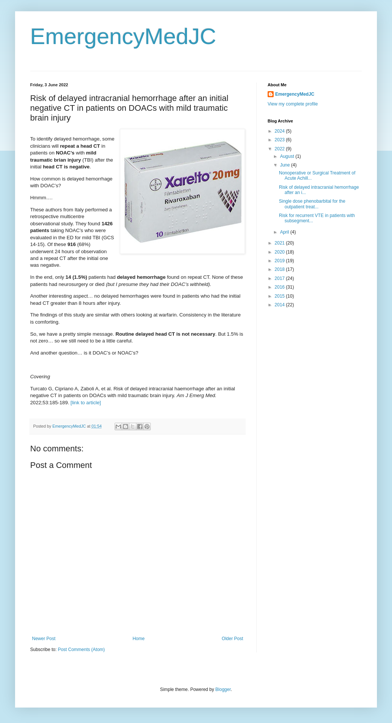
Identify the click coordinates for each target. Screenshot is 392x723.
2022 (280, 148)
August (288, 156)
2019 (280, 260)
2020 (280, 252)
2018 (280, 269)
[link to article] (85, 402)
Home (139, 638)
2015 (280, 296)
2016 (280, 287)
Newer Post (43, 638)
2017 (280, 278)
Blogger (223, 689)
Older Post (232, 638)
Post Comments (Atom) (81, 649)
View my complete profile (293, 104)
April (285, 232)
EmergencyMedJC (123, 36)
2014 (280, 304)
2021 (280, 243)
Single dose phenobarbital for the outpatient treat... (312, 204)
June (285, 165)
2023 (280, 139)
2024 (280, 131)
